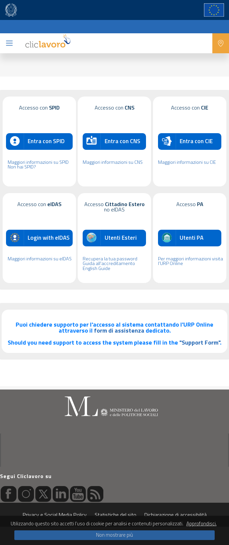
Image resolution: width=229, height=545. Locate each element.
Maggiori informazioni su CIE (187, 162)
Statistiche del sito (115, 515)
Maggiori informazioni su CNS (113, 162)
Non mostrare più (114, 535)
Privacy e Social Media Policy (55, 515)
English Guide (96, 268)
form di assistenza (119, 330)
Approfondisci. (201, 523)
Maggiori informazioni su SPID (38, 162)
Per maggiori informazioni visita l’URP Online (190, 261)
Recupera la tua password (110, 258)
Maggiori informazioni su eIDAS (40, 258)
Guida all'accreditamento (109, 263)
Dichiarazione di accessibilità (175, 515)
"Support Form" (199, 342)
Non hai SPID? (22, 166)
